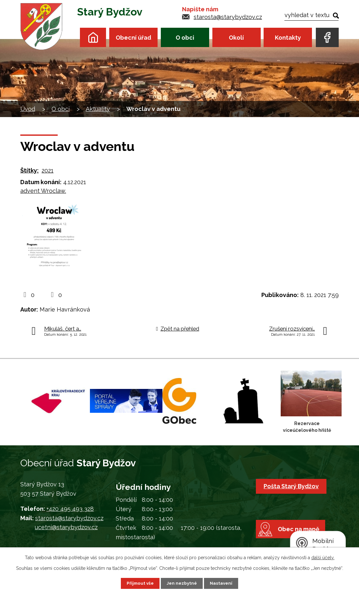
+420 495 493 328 (70, 508)
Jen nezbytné (182, 583)
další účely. (323, 557)
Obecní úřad (133, 37)
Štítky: (29, 170)
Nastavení (222, 583)
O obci (185, 37)
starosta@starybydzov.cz (228, 17)
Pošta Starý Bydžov (292, 486)
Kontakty (288, 37)
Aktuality (98, 108)
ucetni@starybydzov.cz (66, 527)
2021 (47, 170)
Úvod (93, 37)
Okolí (236, 37)
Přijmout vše (139, 583)
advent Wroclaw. (43, 190)
